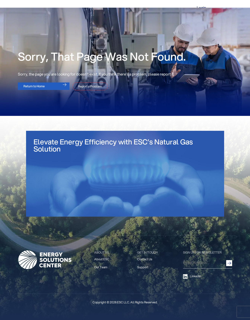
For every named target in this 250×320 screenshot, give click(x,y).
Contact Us (144, 259)
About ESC (101, 259)
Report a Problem (90, 86)
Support (142, 267)
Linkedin (192, 276)
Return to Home (34, 86)
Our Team (100, 267)
